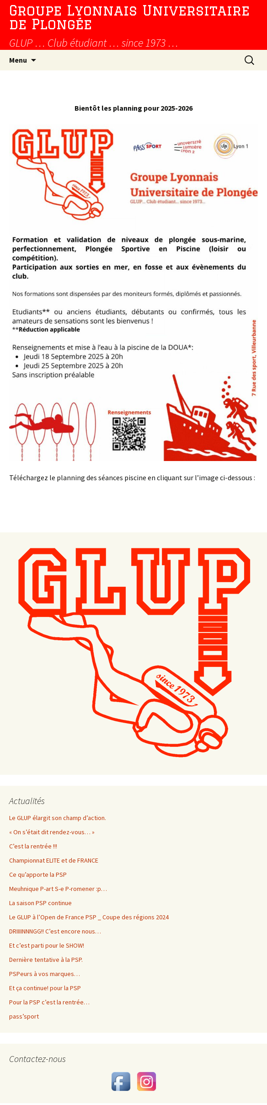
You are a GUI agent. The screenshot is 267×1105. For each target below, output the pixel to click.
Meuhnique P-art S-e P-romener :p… (58, 889)
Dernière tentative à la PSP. (46, 959)
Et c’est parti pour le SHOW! (46, 945)
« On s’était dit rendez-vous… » (52, 832)
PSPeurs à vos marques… (44, 974)
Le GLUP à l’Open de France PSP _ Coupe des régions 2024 (89, 917)
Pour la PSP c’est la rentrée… (49, 1002)
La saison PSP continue (40, 903)
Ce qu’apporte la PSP (38, 874)
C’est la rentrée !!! (33, 846)
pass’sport (24, 1016)
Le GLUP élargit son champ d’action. (57, 818)
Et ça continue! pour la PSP (45, 988)
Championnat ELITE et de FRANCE (53, 860)
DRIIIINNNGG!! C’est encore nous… (55, 931)
